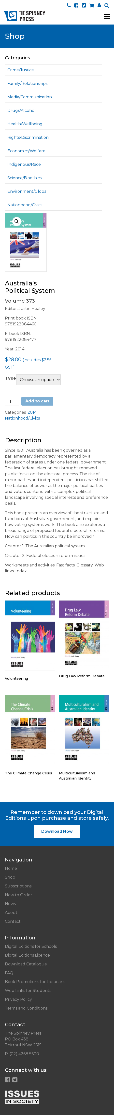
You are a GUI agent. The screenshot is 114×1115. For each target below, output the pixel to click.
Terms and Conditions (26, 1008)
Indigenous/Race (24, 164)
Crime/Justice (20, 70)
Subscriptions (18, 886)
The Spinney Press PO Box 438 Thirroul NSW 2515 (23, 1039)
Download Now (57, 831)
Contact (13, 921)
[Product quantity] (12, 401)
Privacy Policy (18, 999)
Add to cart (37, 401)
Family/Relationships (27, 83)
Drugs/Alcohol (21, 110)
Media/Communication (29, 97)
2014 (32, 412)
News (10, 903)
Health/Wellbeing (25, 124)
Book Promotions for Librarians (35, 981)
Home (11, 868)
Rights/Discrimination (28, 137)
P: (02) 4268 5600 (22, 1053)
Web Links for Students (28, 990)
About (11, 912)
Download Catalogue (26, 964)
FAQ (9, 973)
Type (10, 378)
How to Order (18, 895)
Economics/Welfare (26, 151)
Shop (10, 877)
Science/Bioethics (24, 178)
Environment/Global (27, 191)
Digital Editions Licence (27, 955)
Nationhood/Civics (24, 205)
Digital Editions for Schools (31, 946)
